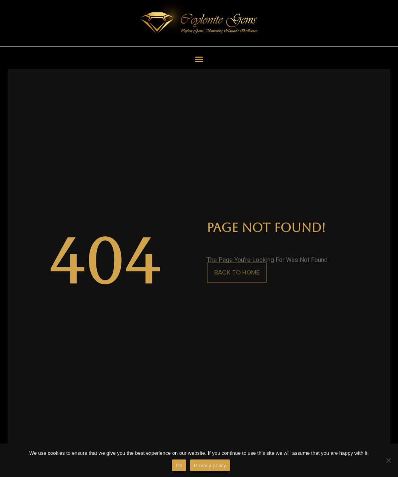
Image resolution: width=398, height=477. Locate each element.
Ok (179, 465)
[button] (199, 59)
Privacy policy (210, 465)
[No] (388, 460)
